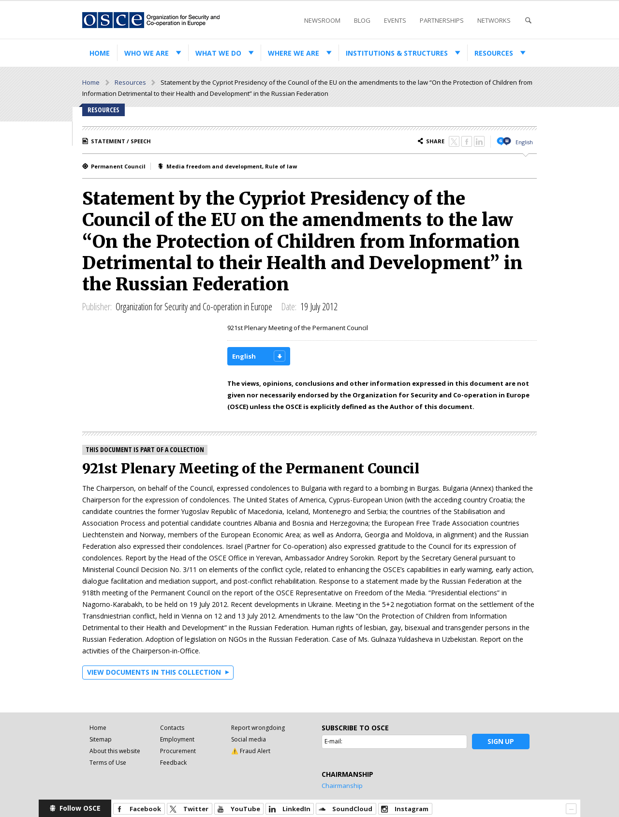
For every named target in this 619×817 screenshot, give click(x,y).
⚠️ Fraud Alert (250, 751)
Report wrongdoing (258, 728)
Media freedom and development (214, 166)
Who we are (146, 53)
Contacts (172, 728)
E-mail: (333, 741)
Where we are (293, 53)
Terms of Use (107, 762)
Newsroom (322, 20)
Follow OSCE (80, 808)
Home (99, 53)
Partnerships (442, 20)
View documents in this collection (154, 672)
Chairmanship (342, 785)
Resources (493, 53)
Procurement (178, 751)
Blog (362, 20)
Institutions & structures (397, 53)
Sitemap (100, 739)
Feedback (173, 762)
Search (528, 20)
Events (395, 20)
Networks (494, 20)
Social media (248, 739)
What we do (218, 53)
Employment (177, 739)
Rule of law (281, 166)
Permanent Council (118, 166)
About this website (114, 751)
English (524, 142)
